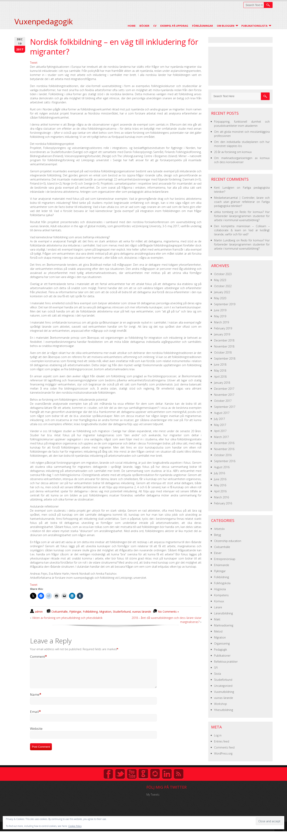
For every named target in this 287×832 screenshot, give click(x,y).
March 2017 (221, 437)
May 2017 (220, 425)
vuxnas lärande (141, 611)
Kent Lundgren (224, 187)
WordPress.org (223, 753)
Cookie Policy (75, 826)
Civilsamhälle (59, 611)
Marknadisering (223, 625)
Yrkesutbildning (223, 710)
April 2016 (220, 491)
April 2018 (220, 376)
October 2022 (223, 286)
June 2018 (220, 364)
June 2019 (220, 310)
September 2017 (224, 407)
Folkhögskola (222, 583)
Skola (217, 673)
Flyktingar (75, 611)
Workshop (220, 704)
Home (132, 25)
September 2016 (224, 461)
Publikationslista (254, 25)
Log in (217, 735)
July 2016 (219, 473)
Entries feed (221, 741)
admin (39, 611)
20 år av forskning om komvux (233, 152)
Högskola (220, 589)
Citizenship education (227, 541)
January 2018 (222, 382)
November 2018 (224, 346)
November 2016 (224, 449)
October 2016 (223, 455)
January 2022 (222, 292)
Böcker (144, 25)
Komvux (219, 601)
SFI (216, 667)
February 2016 (223, 503)
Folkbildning (90, 611)
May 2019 (220, 316)
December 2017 (224, 388)
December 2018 (224, 340)
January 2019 (222, 334)
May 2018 (220, 370)
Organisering (222, 643)
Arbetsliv (219, 529)
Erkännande (221, 565)
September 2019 (224, 304)
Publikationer (222, 655)
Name (35, 699)
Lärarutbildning (223, 613)
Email (35, 716)
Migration (105, 611)
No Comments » (168, 611)
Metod (218, 631)
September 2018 (224, 358)
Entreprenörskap (224, 559)
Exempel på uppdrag (174, 25)
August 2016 (221, 467)
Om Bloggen (225, 25)
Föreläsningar (202, 25)
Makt (217, 619)
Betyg (217, 535)
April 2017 (220, 431)
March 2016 (221, 497)
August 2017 (221, 413)
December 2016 (224, 443)
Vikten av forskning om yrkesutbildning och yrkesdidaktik (67, 618)
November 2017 (224, 395)
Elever (217, 553)
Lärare (218, 607)
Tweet (33, 62)
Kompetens (221, 595)
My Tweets (152, 794)
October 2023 (223, 274)
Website (36, 733)
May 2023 (220, 280)
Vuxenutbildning (224, 692)
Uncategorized (223, 686)
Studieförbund (122, 611)
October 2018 (223, 352)
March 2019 (221, 322)
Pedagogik (220, 649)
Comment (38, 656)
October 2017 (223, 401)
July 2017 (219, 419)
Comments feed (224, 747)
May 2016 (220, 485)
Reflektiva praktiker (226, 661)
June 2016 (220, 479)
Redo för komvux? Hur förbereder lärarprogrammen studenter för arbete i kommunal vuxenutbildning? (242, 216)
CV (154, 25)
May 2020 (220, 298)
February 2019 (223, 328)
